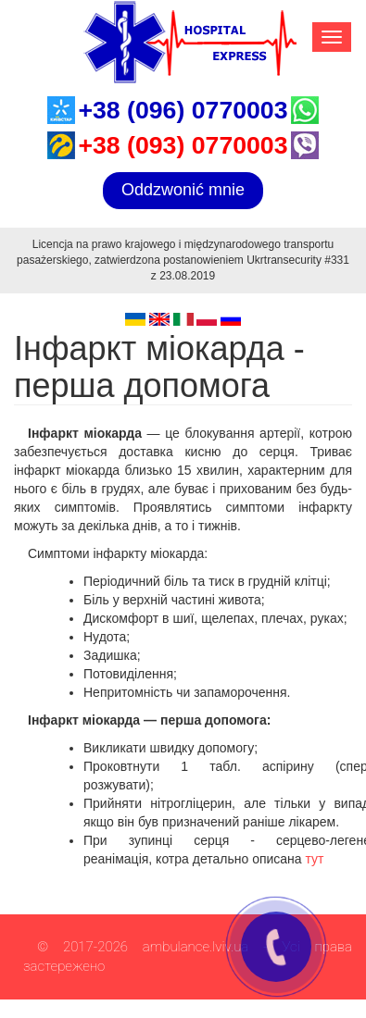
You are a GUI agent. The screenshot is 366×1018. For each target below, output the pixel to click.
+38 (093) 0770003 (182, 145)
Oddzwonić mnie (183, 189)
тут (315, 858)
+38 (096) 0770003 (182, 110)
